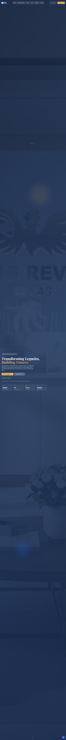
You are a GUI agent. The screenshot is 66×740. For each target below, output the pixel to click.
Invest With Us (19, 374)
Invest (28, 2)
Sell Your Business (21, 2)
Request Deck (61, 2)
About (15, 2)
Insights (36, 2)
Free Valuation (53, 2)
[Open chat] (63, 737)
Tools (32, 2)
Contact (41, 2)
